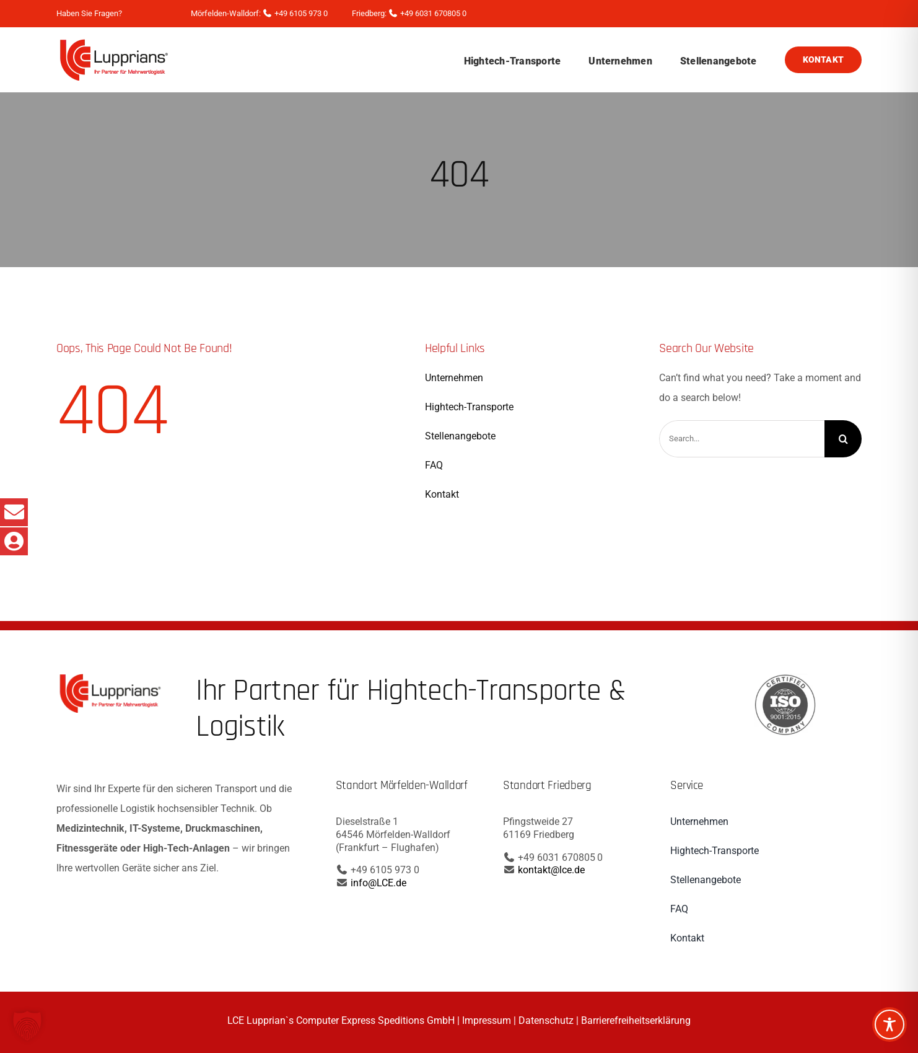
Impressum (486, 1020)
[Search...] (741, 438)
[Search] (843, 438)
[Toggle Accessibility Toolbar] (889, 1024)
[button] (27, 1025)
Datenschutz (546, 1020)
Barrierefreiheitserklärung (636, 1020)
